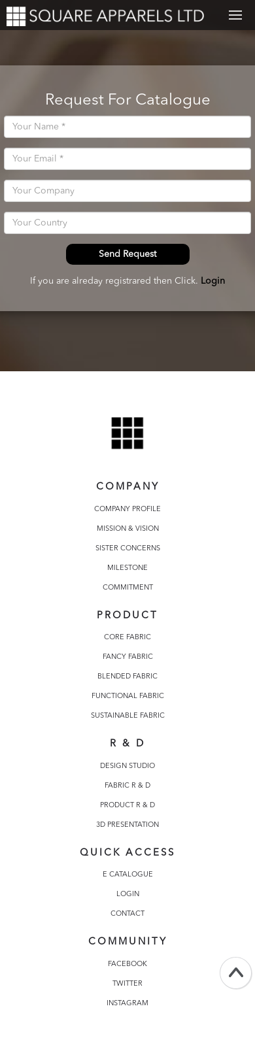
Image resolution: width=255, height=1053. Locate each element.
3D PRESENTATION (127, 825)
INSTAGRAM (127, 1003)
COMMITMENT (128, 588)
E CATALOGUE (128, 874)
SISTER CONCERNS (127, 548)
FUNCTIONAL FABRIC (128, 696)
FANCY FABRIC (128, 657)
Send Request (127, 254)
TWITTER (127, 984)
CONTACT (127, 914)
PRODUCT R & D (127, 805)
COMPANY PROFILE (127, 509)
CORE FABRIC (127, 637)
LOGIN (127, 894)
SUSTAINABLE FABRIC (128, 716)
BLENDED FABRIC (127, 676)
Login (213, 281)
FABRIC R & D (127, 786)
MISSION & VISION (128, 529)
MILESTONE (127, 568)
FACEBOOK (127, 964)
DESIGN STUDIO (127, 766)
